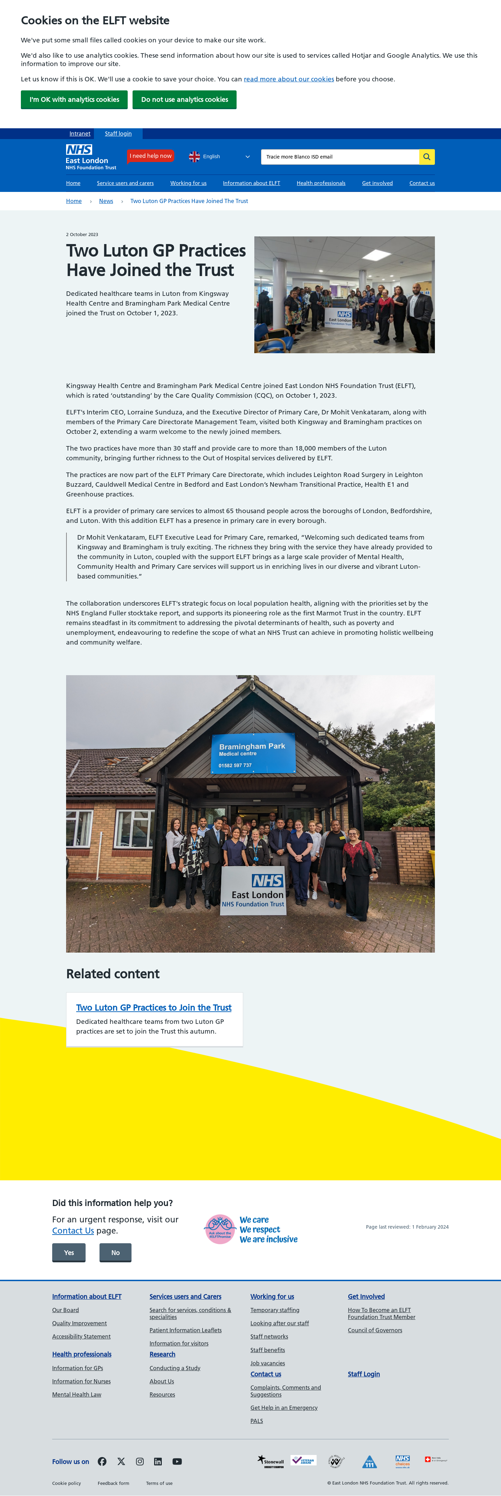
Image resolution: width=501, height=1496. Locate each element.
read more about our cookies (289, 79)
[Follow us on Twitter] (121, 1462)
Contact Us (73, 1231)
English (204, 156)
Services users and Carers (185, 1297)
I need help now (151, 155)
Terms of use (159, 1483)
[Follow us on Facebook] (102, 1462)
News (106, 200)
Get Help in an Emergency (284, 1407)
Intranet (80, 133)
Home (73, 183)
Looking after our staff (279, 1323)
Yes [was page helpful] (69, 1253)
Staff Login (364, 1374)
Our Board (65, 1310)
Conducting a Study (175, 1368)
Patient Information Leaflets (186, 1330)
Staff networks (269, 1336)
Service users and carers (125, 183)
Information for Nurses (81, 1381)
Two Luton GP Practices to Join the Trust (153, 1008)
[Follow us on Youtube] (177, 1462)
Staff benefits (267, 1350)
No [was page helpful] (115, 1253)
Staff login (118, 133)
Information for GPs (77, 1368)
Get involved (377, 183)
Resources (162, 1394)
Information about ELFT (251, 183)
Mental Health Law (76, 1394)
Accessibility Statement (81, 1336)
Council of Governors (375, 1330)
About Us (162, 1381)
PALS (256, 1420)
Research (162, 1354)
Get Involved (366, 1297)
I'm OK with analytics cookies (74, 100)
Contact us (422, 183)
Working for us (188, 183)
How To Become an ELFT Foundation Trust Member (381, 1313)
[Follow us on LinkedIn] (158, 1462)
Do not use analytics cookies (184, 100)
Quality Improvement (79, 1323)
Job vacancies (267, 1363)
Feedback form (113, 1483)
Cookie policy (66, 1483)
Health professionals (321, 183)
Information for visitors (179, 1343)
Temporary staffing (275, 1310)
